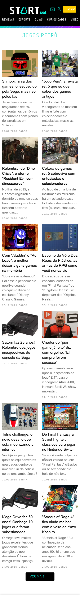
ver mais (40, 576)
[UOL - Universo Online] (43, 12)
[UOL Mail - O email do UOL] (52, 9)
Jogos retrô (40, 35)
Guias (39, 19)
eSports (24, 19)
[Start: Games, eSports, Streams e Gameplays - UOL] (25, 10)
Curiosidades (56, 19)
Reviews (8, 19)
